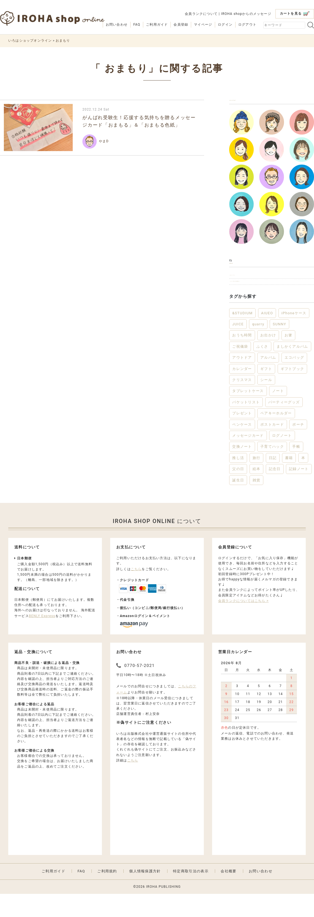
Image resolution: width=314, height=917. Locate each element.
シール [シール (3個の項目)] (266, 403)
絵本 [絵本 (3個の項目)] (257, 492)
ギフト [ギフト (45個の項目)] (266, 392)
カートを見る (295, 13)
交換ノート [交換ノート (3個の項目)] (242, 470)
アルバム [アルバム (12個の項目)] (268, 381)
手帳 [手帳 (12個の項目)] (296, 470)
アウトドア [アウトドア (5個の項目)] (242, 381)
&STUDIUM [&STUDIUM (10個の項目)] (242, 336)
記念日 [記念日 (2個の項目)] (275, 492)
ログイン (225, 24)
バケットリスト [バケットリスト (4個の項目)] (246, 425)
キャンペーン (243, 291)
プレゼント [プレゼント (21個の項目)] (242, 436)
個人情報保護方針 (145, 894)
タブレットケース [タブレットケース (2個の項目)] (248, 414)
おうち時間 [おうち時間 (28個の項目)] (242, 358)
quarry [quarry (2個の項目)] (258, 347)
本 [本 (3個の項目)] (303, 481)
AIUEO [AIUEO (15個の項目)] (267, 336)
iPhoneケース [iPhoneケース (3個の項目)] (294, 336)
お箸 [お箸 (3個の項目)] (289, 358)
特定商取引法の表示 (191, 894)
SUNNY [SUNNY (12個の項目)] (279, 347)
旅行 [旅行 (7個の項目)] (257, 481)
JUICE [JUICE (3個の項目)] (238, 347)
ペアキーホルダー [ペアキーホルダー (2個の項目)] (276, 436)
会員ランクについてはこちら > (243, 624)
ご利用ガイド (157, 24)
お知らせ (238, 272)
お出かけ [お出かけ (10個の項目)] (268, 358)
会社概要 (228, 894)
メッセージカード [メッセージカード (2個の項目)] (248, 459)
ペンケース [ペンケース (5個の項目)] (242, 447)
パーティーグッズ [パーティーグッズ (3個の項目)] (284, 425)
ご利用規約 (107, 894)
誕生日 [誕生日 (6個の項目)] (238, 503)
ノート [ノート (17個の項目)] (278, 414)
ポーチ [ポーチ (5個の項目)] (298, 447)
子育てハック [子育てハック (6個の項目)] (272, 470)
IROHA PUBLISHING (163, 909)
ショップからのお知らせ (253, 302)
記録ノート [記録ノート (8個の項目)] (299, 492)
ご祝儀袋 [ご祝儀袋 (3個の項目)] (240, 369)
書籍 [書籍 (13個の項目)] (289, 481)
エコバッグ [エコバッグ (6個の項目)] (294, 381)
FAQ (136, 24)
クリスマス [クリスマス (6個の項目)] (242, 403)
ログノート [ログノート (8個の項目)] (282, 459)
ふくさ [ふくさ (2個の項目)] (262, 369)
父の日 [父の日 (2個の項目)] (238, 492)
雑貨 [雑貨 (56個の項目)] (257, 503)
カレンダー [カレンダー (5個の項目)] (242, 392)
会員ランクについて (201, 14)
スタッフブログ (246, 103)
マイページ (203, 24)
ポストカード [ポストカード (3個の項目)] (272, 447)
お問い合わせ (117, 24)
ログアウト (247, 24)
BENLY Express (42, 639)
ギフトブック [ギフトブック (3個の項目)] (292, 392)
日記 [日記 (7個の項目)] (273, 481)
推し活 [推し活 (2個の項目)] (238, 481)
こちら (136, 592)
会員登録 (181, 24)
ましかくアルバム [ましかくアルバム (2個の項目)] (292, 369)
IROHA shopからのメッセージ (246, 14)
